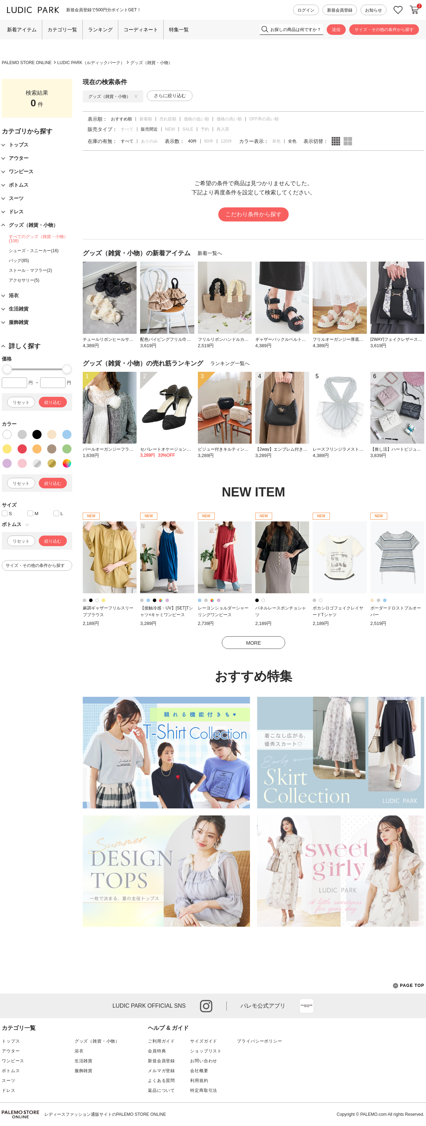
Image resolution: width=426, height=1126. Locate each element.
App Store (307, 1006)
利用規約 (199, 1080)
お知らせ (373, 10)
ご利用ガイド (161, 1041)
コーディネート (141, 29)
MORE (253, 643)
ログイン (305, 10)
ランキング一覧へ (230, 363)
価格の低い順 (196, 119)
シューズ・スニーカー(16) (33, 250)
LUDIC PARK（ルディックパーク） (91, 63)
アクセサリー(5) (24, 280)
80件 (208, 141)
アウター (11, 1051)
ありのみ (149, 141)
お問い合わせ (203, 1060)
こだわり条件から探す (253, 214)
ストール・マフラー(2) (30, 270)
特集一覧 (179, 29)
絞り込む (52, 402)
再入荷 (223, 129)
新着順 (145, 119)
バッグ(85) (19, 260)
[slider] (7, 369)
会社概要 (199, 1070)
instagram (206, 1006)
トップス (11, 1041)
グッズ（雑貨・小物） (151, 63)
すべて (127, 129)
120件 (226, 141)
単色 (276, 141)
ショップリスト (206, 1051)
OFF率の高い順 (264, 119)
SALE (187, 129)
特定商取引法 (203, 1090)
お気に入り (398, 10)
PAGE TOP (408, 985)
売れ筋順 (167, 119)
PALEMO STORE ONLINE (27, 63)
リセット (21, 402)
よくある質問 (161, 1080)
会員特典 (157, 1051)
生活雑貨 (84, 1060)
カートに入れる (414, 10)
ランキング (100, 29)
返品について (161, 1090)
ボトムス (11, 1070)
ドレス (8, 1090)
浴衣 (79, 1051)
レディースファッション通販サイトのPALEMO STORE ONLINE (105, 1114)
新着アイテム (22, 29)
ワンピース (13, 1060)
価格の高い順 (229, 119)
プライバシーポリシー (259, 1041)
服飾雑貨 (84, 1070)
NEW (170, 129)
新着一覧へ (210, 253)
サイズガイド (203, 1041)
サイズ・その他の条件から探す (384, 29)
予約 (205, 129)
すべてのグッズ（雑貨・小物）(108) (38, 238)
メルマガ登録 (161, 1070)
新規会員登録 (339, 10)
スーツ (8, 1080)
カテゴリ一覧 (62, 29)
